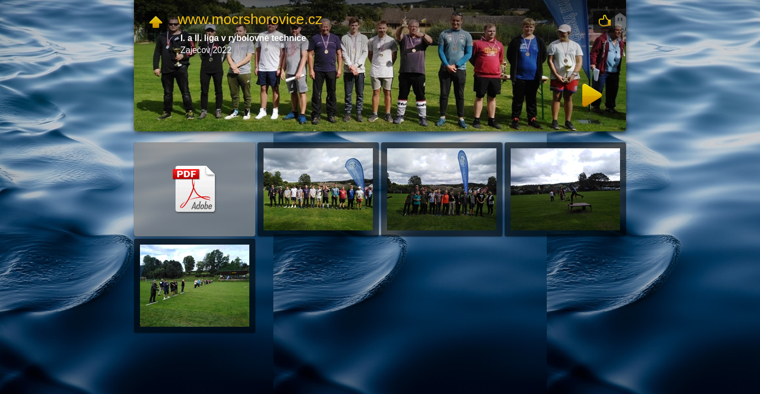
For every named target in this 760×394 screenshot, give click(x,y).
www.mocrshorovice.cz (250, 19)
